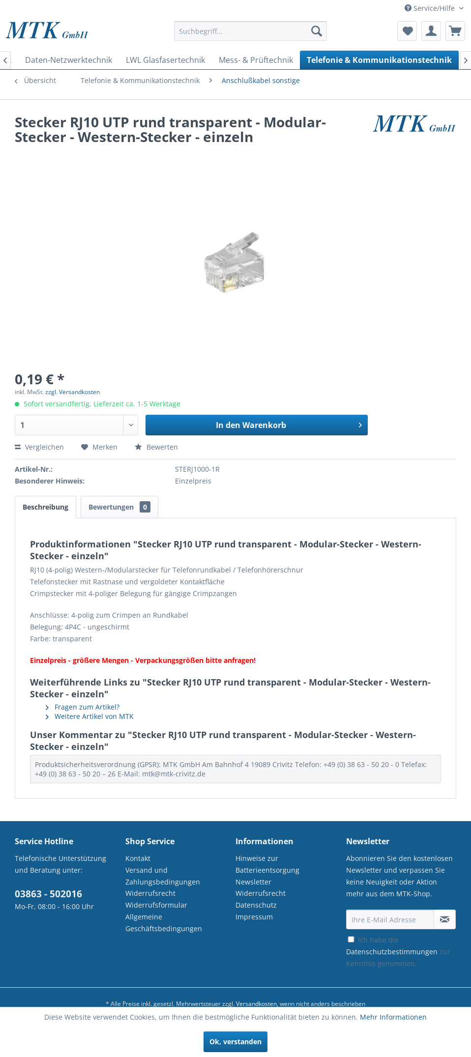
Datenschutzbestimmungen (392, 951)
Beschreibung (45, 507)
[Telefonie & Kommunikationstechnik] (379, 60)
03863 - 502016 (48, 893)
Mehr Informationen (393, 1017)
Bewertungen (119, 507)
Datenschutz (256, 905)
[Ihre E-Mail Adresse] (390, 919)
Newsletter (253, 881)
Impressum (254, 916)
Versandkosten (256, 1004)
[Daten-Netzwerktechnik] (68, 60)
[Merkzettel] (407, 31)
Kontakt (137, 858)
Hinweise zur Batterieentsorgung (267, 864)
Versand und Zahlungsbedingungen (162, 875)
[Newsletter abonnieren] (445, 919)
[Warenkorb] (455, 31)
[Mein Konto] (431, 31)
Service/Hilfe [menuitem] (431, 8)
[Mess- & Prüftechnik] (256, 60)
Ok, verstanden (235, 1041)
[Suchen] (316, 31)
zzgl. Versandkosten (72, 392)
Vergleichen (39, 447)
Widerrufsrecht (150, 893)
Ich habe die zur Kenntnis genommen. (398, 951)
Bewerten (156, 447)
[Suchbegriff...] (250, 31)
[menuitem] (250, 35)
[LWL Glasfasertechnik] (165, 60)
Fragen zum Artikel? (82, 707)
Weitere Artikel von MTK (90, 716)
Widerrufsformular (156, 905)
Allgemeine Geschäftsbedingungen (163, 922)
